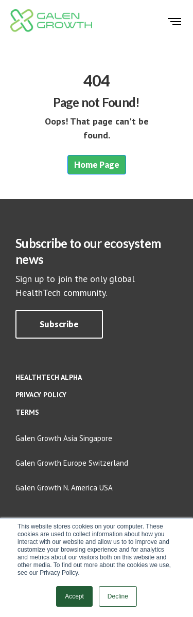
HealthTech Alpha (48, 377)
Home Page (96, 164)
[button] (59, 324)
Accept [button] (74, 596)
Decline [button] (118, 596)
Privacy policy (40, 394)
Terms (27, 412)
